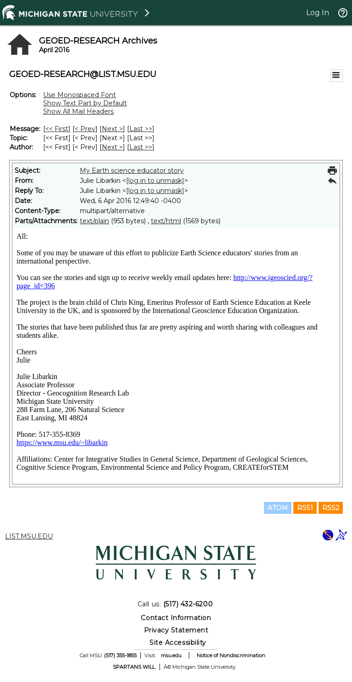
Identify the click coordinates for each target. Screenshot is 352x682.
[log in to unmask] (155, 180)
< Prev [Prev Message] (85, 129)
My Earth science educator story (132, 170)
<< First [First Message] (56, 129)
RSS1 (305, 508)
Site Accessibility (177, 642)
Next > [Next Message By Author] (112, 147)
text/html (166, 221)
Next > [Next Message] (112, 129)
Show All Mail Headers (78, 111)
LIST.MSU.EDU (29, 536)
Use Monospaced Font (79, 95)
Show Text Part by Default (85, 103)
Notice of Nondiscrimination (231, 655)
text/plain (94, 221)
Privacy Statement (176, 630)
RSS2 (330, 508)
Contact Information (176, 618)
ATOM (278, 508)
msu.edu (171, 655)
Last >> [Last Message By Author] (140, 147)
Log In (317, 12)
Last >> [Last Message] (140, 129)
